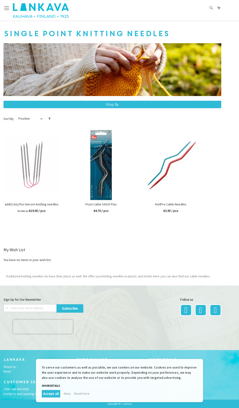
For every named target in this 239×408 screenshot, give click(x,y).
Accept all (51, 393)
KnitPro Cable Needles (170, 204)
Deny (67, 393)
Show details (51, 385)
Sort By (9, 118)
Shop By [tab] (112, 104)
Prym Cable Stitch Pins (101, 204)
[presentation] (43, 327)
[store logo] (41, 10)
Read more (82, 393)
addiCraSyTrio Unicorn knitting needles (32, 204)
